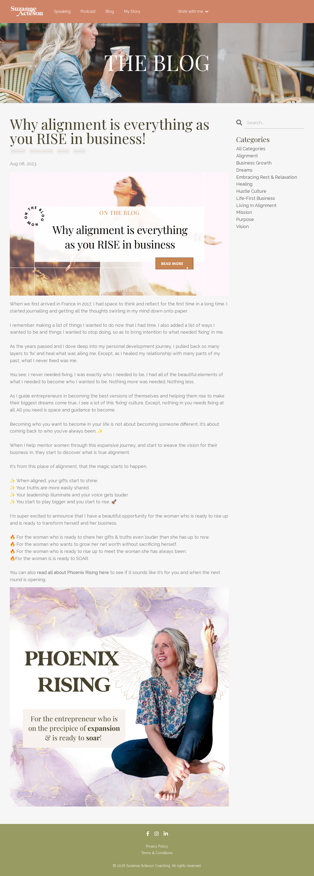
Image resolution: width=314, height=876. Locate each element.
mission (244, 212)
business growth (41, 151)
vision (242, 226)
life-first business (255, 198)
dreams (63, 151)
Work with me (193, 11)
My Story (132, 11)
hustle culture (251, 191)
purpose (245, 219)
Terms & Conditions (157, 853)
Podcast (88, 11)
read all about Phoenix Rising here (73, 572)
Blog (109, 11)
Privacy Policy (157, 846)
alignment (18, 151)
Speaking (62, 11)
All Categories (250, 148)
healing (79, 151)
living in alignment (256, 205)
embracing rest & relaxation (266, 177)
